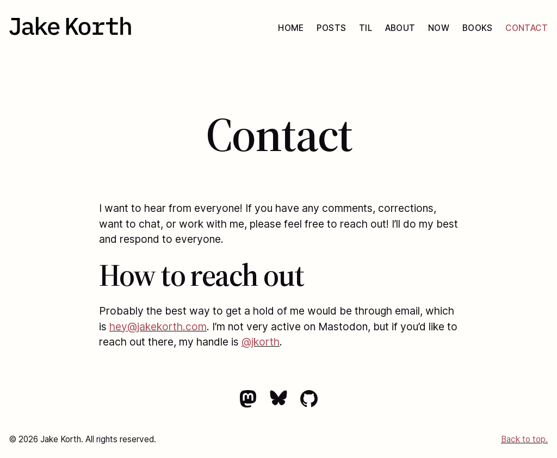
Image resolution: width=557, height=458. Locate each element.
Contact (526, 28)
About (400, 28)
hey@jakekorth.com (158, 326)
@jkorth (261, 341)
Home (291, 28)
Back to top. (524, 439)
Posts (331, 28)
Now (438, 28)
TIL (365, 28)
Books (477, 28)
